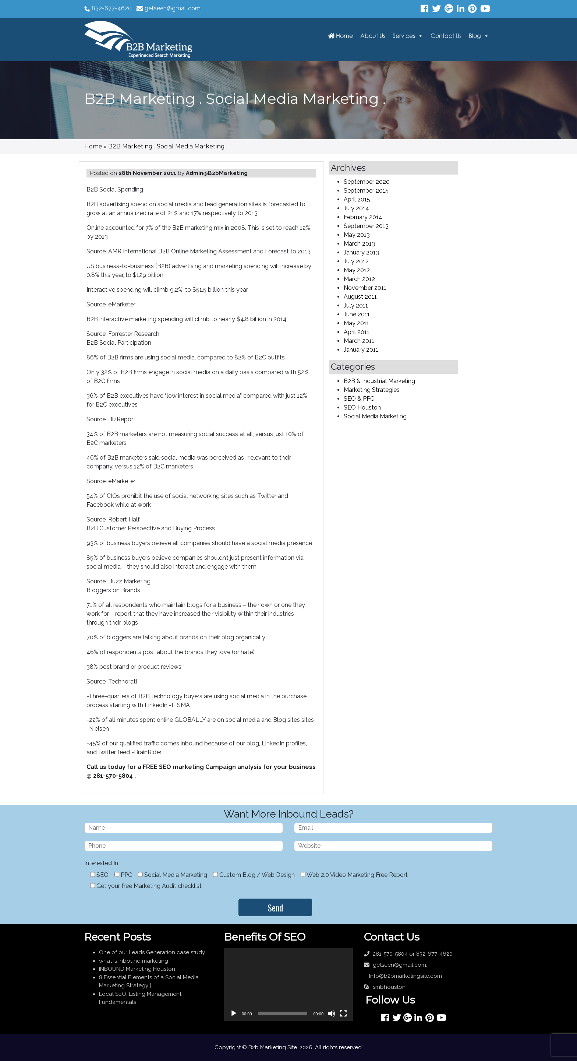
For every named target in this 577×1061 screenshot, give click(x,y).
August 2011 (360, 296)
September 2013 (366, 225)
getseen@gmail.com (173, 8)
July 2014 (356, 208)
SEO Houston (362, 407)
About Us (372, 35)
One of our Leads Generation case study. (152, 952)
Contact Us (446, 35)
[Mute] (331, 1013)
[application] (288, 984)
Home (340, 35)
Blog (475, 35)
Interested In (101, 863)
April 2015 (357, 199)
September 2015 (366, 190)
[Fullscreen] (343, 1013)
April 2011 (356, 332)
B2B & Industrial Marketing (379, 380)
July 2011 (356, 305)
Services (404, 35)
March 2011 (359, 340)
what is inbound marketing (133, 961)
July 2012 (356, 261)
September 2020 (367, 181)
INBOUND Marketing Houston (137, 969)
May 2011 (356, 323)
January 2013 (361, 252)
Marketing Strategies (372, 389)
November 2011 (365, 287)
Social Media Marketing (375, 416)
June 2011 (357, 314)
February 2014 (363, 217)
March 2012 (359, 278)
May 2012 (357, 270)
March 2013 (359, 243)
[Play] (233, 1013)
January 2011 (361, 349)
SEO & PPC (359, 398)
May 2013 (357, 234)
